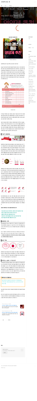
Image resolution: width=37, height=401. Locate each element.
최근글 (30, 121)
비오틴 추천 (30, 202)
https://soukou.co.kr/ (5, 345)
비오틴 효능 (30, 178)
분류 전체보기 (31, 80)
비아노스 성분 (31, 173)
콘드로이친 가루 (31, 203)
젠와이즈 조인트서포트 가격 (32, 195)
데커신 (29, 198)
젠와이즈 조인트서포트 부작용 (32, 206)
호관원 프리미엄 (31, 164)
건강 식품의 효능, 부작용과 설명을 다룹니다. (9, 392)
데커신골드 (34, 178)
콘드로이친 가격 (31, 186)
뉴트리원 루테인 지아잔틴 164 (32, 160)
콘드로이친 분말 (31, 175)
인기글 (33, 121)
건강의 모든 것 (5, 2)
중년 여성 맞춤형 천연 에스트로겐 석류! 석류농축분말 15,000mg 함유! (10, 349)
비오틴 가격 (33, 197)
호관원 (35, 164)
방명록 (10, 5)
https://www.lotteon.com (6, 352)
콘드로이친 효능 (31, 165)
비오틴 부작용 (31, 191)
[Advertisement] (18, 39)
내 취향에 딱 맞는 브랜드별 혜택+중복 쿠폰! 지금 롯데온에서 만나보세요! (10, 356)
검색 (33, 2)
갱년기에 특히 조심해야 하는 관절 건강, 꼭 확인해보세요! (12, 321)
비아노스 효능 (31, 182)
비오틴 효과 (32, 198)
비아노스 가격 (31, 200)
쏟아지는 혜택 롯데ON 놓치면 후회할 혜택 (10, 353)
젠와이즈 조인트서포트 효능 (32, 168)
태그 (5, 5)
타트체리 (30, 162)
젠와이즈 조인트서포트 (32, 192)
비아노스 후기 (31, 187)
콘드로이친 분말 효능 (32, 170)
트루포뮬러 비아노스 (31, 189)
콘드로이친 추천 (31, 184)
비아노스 (30, 197)
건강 (29, 82)
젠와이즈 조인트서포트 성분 (32, 181)
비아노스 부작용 (31, 171)
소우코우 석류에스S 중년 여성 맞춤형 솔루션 (10, 346)
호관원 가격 (30, 176)
